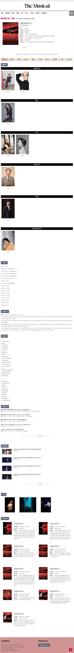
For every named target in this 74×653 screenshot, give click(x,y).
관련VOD (55, 59)
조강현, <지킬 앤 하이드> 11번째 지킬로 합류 (12, 429)
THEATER (37, 13)
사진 (62, 59)
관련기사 (47, 59)
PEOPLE (32, 13)
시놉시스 (26, 59)
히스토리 (69, 59)
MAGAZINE (7, 13)
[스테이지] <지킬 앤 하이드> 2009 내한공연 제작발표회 (27, 449)
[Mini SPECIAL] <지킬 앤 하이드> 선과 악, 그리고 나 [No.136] (15, 414)
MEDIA (12, 13)
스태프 (19, 59)
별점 (33, 59)
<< (22, 435)
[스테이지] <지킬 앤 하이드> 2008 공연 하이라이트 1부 (27, 457)
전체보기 (4, 59)
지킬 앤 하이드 (19, 524)
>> (51, 435)
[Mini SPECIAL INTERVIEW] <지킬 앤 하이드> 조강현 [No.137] (15, 409)
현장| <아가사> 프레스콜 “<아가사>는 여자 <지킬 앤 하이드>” (16, 424)
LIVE (22, 13)
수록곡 (40, 59)
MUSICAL (27, 13)
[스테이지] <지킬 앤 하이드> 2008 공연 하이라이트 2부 (27, 466)
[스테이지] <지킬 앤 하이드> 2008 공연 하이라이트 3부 (27, 474)
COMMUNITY (44, 13)
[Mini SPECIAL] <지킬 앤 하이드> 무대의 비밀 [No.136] (14, 419)
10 (43, 435)
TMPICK (17, 13)
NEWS (2, 13)
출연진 (11, 59)
